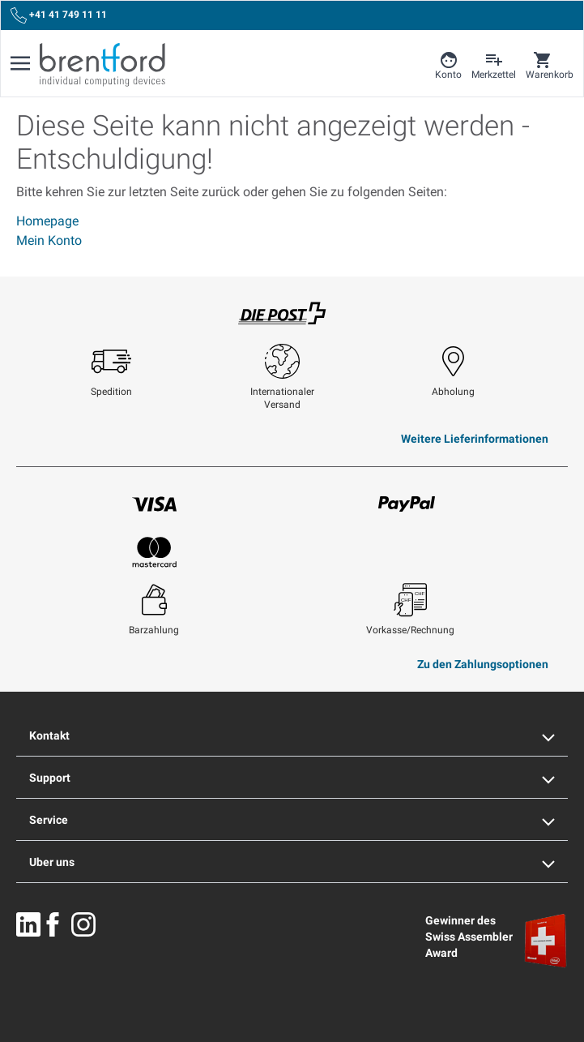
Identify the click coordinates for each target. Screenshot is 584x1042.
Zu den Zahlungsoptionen (482, 664)
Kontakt (292, 735)
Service (292, 820)
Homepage (47, 221)
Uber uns (292, 862)
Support (292, 778)
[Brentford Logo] (102, 65)
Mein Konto (49, 240)
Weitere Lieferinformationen (474, 438)
